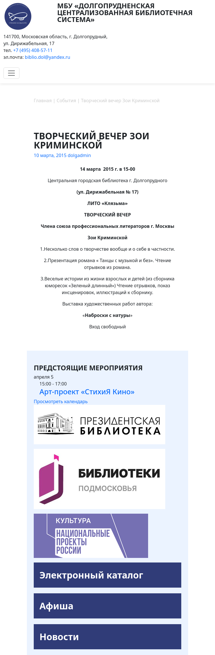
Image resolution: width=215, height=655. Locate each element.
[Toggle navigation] (11, 73)
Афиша (56, 606)
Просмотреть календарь (61, 401)
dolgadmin (79, 155)
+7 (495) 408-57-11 (33, 50)
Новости (59, 636)
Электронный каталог (91, 575)
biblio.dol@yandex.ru (47, 57)
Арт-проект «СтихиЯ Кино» (87, 391)
